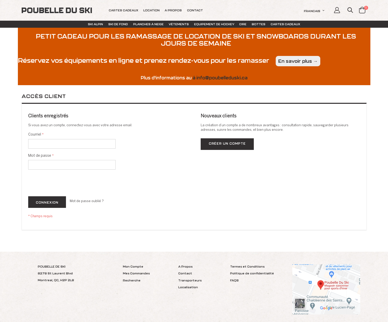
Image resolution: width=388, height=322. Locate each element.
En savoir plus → (298, 61)
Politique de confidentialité (252, 273)
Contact (185, 273)
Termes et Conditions (247, 266)
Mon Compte (133, 266)
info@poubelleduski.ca (222, 77)
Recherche (131, 280)
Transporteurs (190, 280)
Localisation (188, 287)
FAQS (234, 280)
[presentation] (66, 184)
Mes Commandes (136, 273)
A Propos (185, 266)
